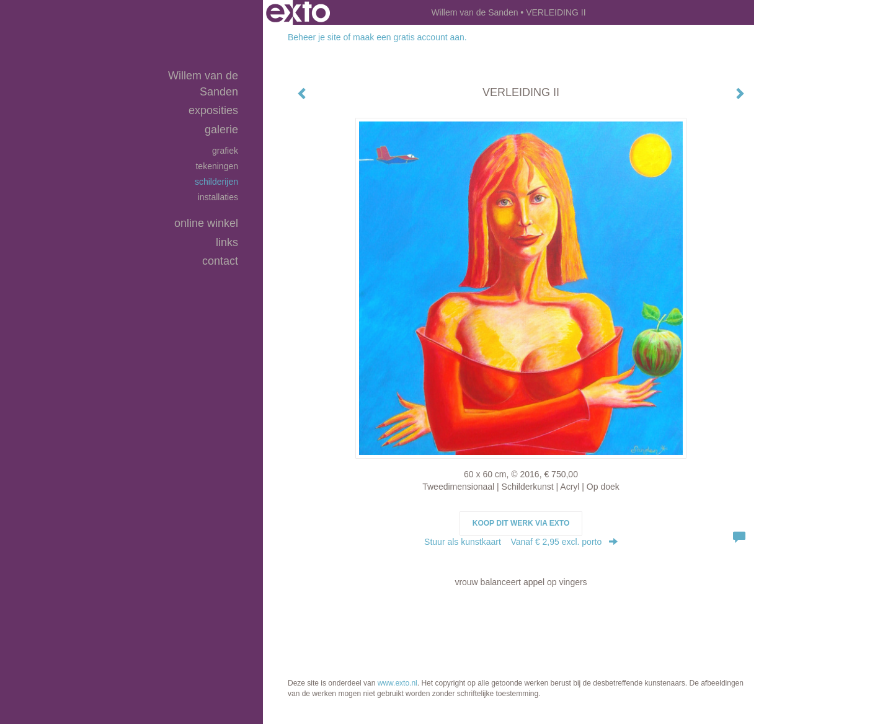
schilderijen (216, 182)
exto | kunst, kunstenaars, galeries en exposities (298, 12)
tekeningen (216, 166)
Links (227, 242)
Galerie (221, 129)
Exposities (213, 110)
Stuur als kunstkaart (521, 542)
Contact (220, 261)
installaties (218, 197)
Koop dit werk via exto (521, 523)
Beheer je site (314, 37)
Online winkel (206, 223)
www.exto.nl (397, 683)
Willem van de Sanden (474, 12)
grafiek (225, 151)
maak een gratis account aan (408, 37)
